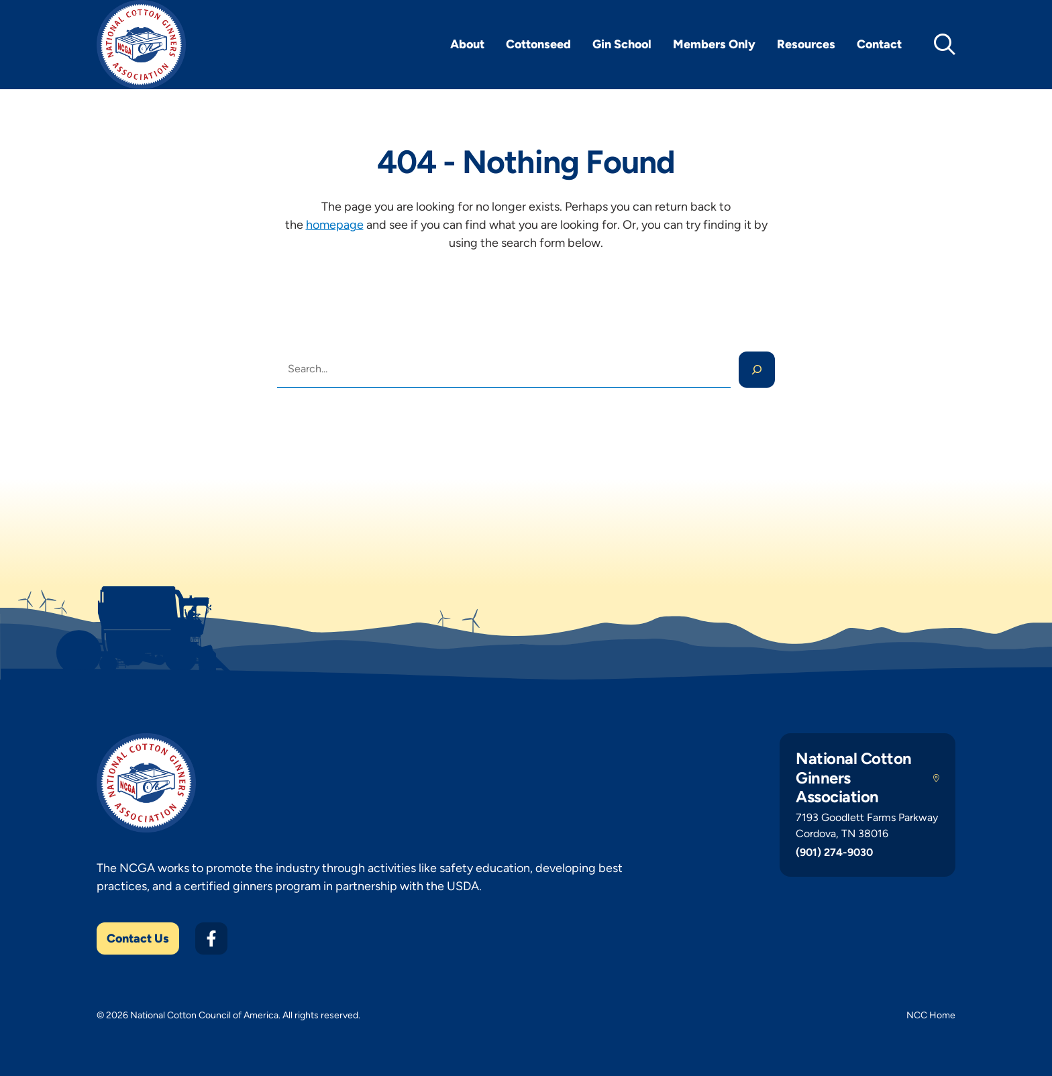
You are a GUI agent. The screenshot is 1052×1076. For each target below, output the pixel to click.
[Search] (757, 370)
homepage (335, 224)
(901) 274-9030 (834, 852)
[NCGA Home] (141, 44)
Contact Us (138, 938)
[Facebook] (211, 938)
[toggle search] (944, 44)
